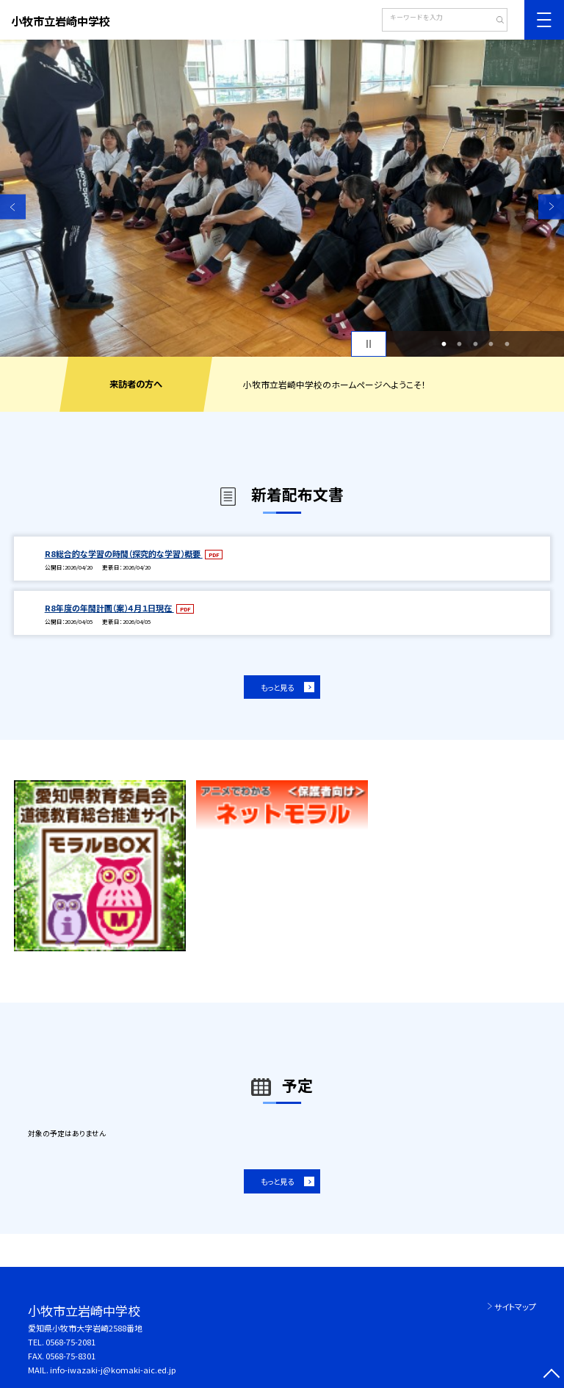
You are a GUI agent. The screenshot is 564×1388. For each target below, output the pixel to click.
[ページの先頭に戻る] (551, 1375)
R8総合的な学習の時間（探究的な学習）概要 (124, 553)
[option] (282, 198)
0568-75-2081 (70, 1342)
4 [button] (491, 344)
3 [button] (475, 344)
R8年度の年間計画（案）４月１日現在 (109, 608)
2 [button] (460, 344)
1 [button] (443, 344)
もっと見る (277, 687)
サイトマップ (515, 1306)
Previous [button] (13, 206)
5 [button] (507, 344)
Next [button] (551, 206)
